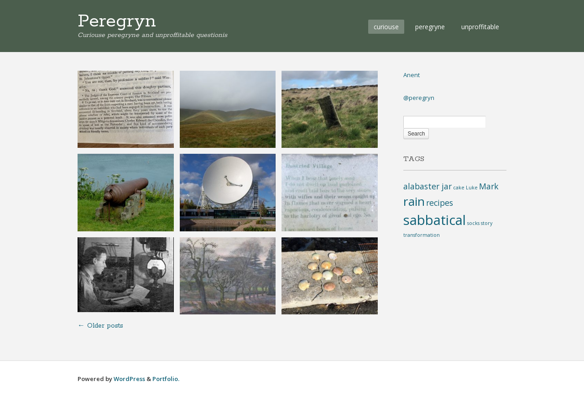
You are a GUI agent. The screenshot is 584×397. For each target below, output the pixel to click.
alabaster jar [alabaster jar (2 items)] (427, 186)
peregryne (430, 26)
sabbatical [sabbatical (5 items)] (434, 220)
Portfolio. (165, 379)
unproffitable (480, 26)
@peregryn (418, 98)
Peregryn (117, 21)
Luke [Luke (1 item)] (472, 187)
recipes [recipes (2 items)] (439, 202)
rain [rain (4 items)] (414, 201)
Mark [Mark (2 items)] (489, 186)
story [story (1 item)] (486, 223)
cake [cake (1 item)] (458, 187)
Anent (411, 75)
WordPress (129, 379)
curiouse (386, 26)
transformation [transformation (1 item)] (421, 235)
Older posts (100, 326)
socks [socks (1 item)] (473, 223)
